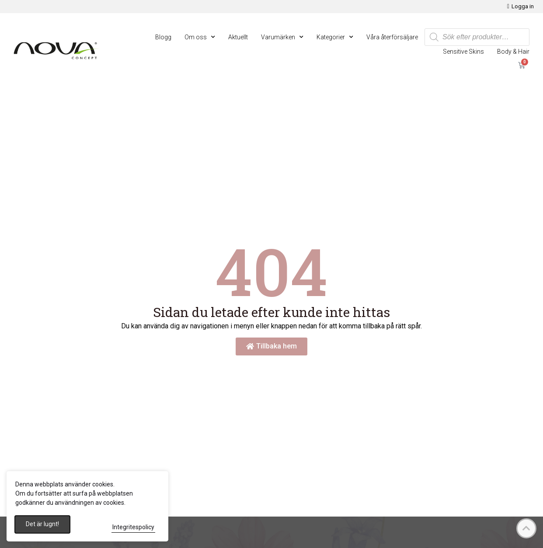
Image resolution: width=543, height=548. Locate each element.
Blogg (163, 37)
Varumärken (282, 37)
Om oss (199, 37)
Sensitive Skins (463, 51)
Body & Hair (513, 51)
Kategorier (335, 37)
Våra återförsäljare (392, 37)
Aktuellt (238, 37)
